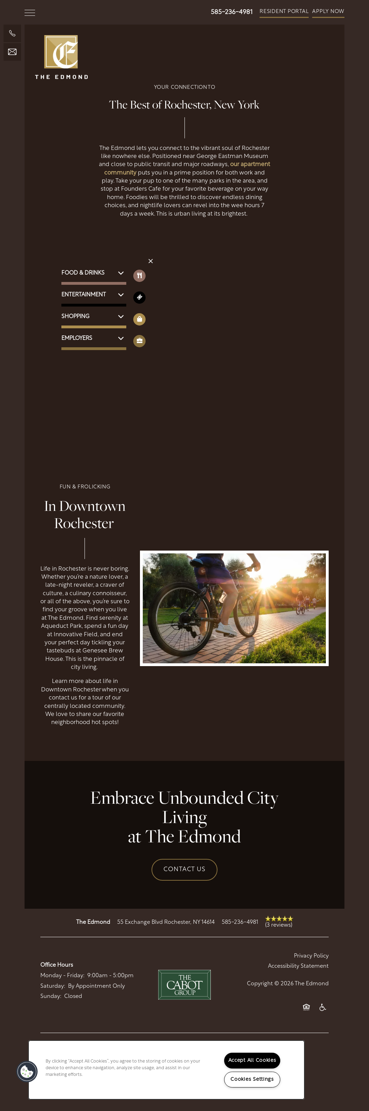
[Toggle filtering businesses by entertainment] (139, 297)
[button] (284, 12)
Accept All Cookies (252, 1060)
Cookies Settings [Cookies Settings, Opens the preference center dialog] (252, 1079)
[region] (166, 1070)
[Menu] (30, 12)
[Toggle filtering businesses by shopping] (139, 319)
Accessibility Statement (298, 966)
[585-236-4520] (12, 33)
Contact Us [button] (184, 869)
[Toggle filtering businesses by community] (139, 341)
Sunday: (50, 996)
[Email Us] (12, 52)
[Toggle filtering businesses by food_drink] (139, 276)
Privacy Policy (311, 956)
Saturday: (52, 986)
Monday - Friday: (62, 976)
